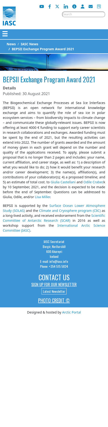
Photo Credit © (54, 300)
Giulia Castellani (63, 182)
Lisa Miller (42, 197)
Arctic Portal (71, 312)
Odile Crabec (93, 182)
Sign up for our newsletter (54, 284)
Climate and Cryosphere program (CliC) (70, 210)
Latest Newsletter (54, 291)
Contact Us (54, 277)
